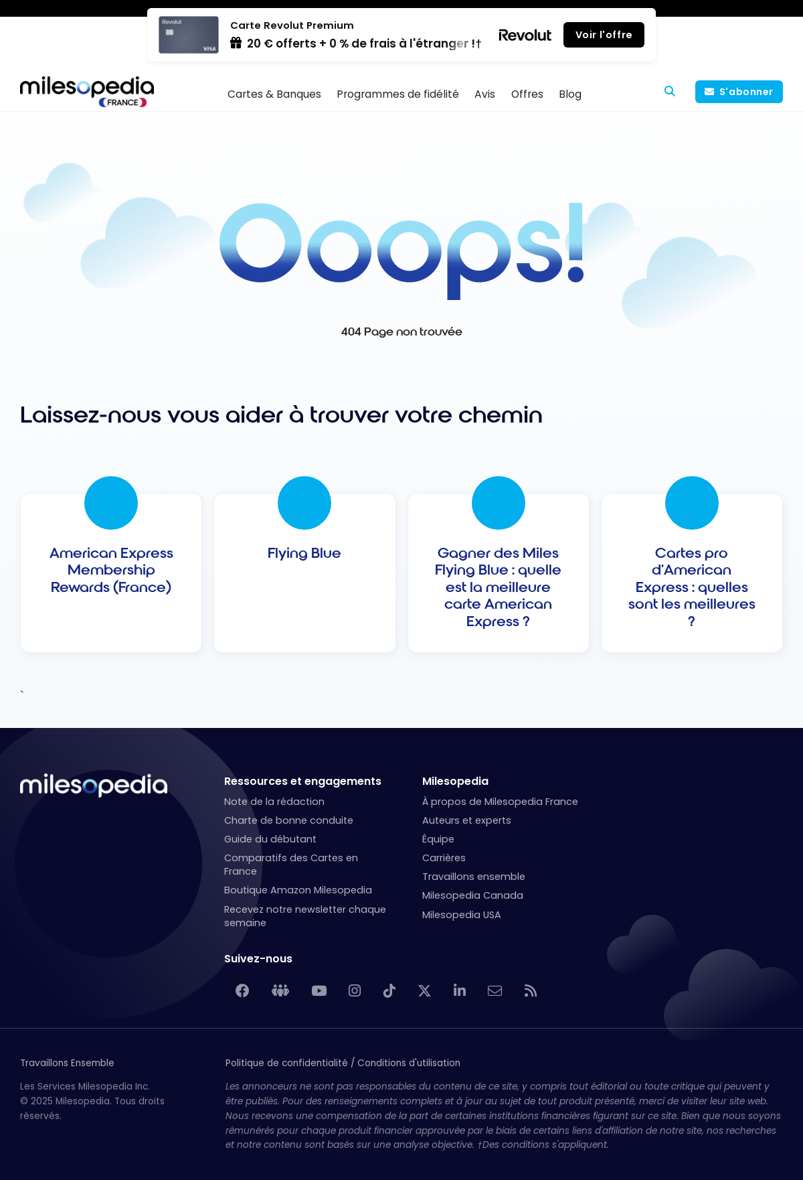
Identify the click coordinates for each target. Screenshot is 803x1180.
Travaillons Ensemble (67, 1063)
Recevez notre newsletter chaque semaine (305, 916)
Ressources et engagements (302, 781)
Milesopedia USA (461, 914)
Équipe (438, 839)
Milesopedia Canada (472, 895)
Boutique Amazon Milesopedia (298, 890)
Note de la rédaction (274, 801)
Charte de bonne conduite (288, 820)
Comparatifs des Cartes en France (291, 864)
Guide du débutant (270, 839)
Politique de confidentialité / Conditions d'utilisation (343, 1063)
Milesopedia (455, 781)
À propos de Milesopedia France (500, 801)
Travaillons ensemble (473, 876)
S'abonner (746, 91)
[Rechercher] (670, 91)
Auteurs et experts (466, 820)
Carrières (444, 858)
